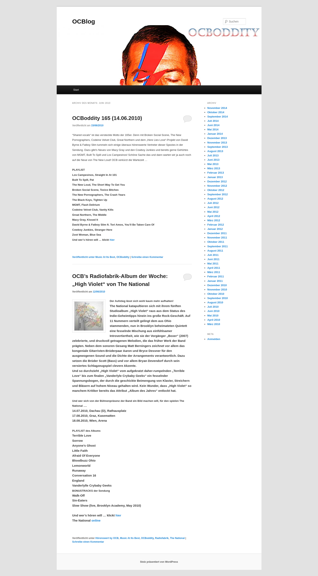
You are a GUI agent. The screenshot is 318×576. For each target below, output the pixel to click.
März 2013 (213, 168)
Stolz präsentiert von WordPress (159, 561)
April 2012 (213, 216)
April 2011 (213, 267)
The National (177, 538)
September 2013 (217, 146)
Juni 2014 (213, 125)
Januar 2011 (215, 280)
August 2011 (215, 250)
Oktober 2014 (215, 112)
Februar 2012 (215, 224)
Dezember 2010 (217, 285)
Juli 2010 (213, 306)
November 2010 (217, 289)
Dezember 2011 (217, 233)
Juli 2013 (213, 155)
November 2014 (217, 108)
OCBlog (83, 21)
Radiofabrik (162, 538)
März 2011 (213, 272)
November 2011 (217, 237)
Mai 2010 (212, 315)
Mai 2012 (212, 211)
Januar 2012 (215, 228)
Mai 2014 (212, 129)
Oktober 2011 (215, 241)
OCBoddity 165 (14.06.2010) (107, 118)
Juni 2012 (213, 207)
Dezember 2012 (217, 181)
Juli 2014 (213, 120)
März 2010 (213, 324)
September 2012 (217, 194)
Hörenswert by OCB (107, 538)
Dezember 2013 (217, 138)
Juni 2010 (213, 311)
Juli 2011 (213, 254)
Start (76, 89)
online (96, 520)
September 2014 (217, 116)
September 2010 (217, 298)
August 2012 (215, 198)
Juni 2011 (213, 259)
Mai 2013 (212, 164)
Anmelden (213, 339)
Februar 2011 (215, 276)
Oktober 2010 (215, 293)
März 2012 (213, 220)
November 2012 (217, 185)
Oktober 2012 (215, 190)
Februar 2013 (215, 172)
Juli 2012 (213, 202)
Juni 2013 (213, 159)
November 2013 (217, 142)
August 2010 (215, 302)
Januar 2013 (215, 177)
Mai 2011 (212, 263)
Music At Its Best (105, 257)
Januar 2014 (215, 133)
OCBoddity (123, 257)
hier (112, 239)
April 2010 (213, 319)
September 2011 (217, 246)
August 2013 (215, 151)
